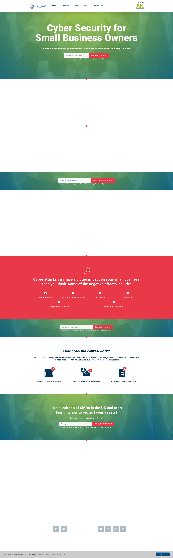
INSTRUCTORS (99, 5)
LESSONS (65, 5)
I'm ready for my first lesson (103, 424)
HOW (85, 5)
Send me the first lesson (99, 56)
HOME (54, 5)
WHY (76, 5)
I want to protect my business (103, 180)
